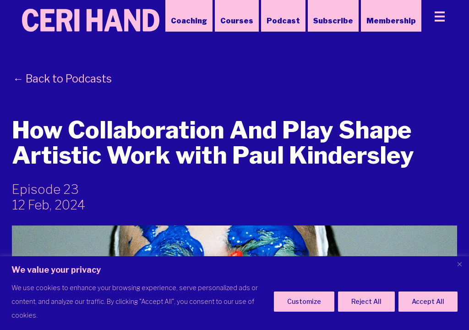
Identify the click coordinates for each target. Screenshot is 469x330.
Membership (391, 20)
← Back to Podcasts (62, 78)
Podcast (283, 20)
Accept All (428, 301)
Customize (304, 301)
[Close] (459, 264)
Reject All (366, 301)
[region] (234, 293)
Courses (236, 20)
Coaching (189, 20)
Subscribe (333, 20)
